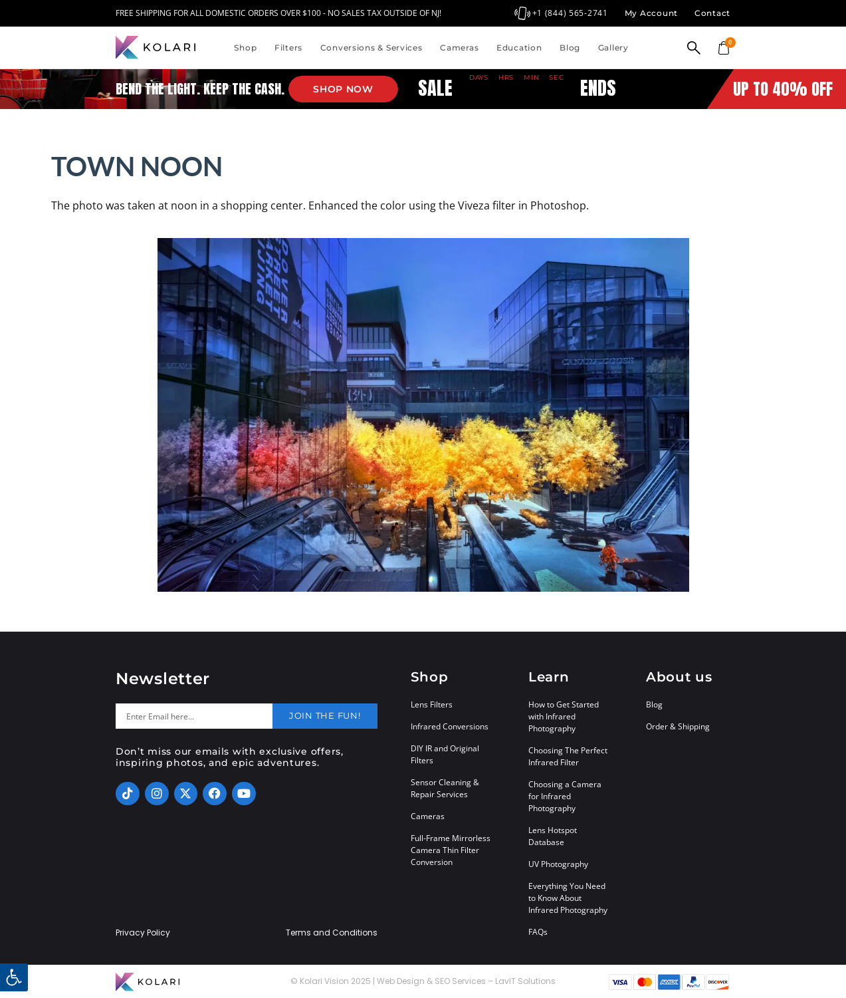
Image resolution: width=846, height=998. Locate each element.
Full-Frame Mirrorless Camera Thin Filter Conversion (450, 850)
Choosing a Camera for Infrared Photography (564, 796)
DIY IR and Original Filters (445, 754)
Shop (245, 48)
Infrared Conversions (449, 726)
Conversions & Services (371, 48)
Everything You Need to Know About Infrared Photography (567, 898)
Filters (288, 48)
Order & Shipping (678, 726)
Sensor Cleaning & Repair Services (445, 788)
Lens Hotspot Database (552, 836)
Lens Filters (432, 704)
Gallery (613, 48)
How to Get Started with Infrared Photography (563, 716)
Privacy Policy (143, 933)
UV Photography (558, 864)
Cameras (459, 48)
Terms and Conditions (331, 933)
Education (519, 48)
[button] (14, 977)
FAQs (538, 931)
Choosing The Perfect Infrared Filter (567, 756)
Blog (570, 48)
